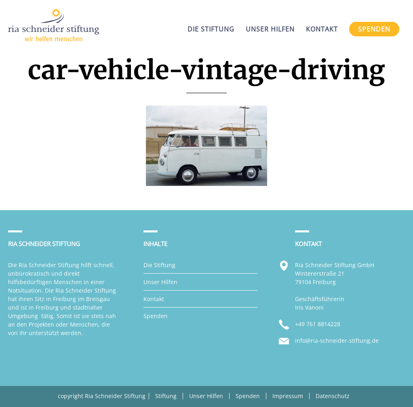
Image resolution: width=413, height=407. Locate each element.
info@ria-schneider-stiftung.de (337, 340)
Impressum (287, 396)
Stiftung (166, 396)
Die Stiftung (159, 265)
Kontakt (153, 299)
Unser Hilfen (160, 282)
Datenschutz (333, 396)
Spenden (155, 316)
